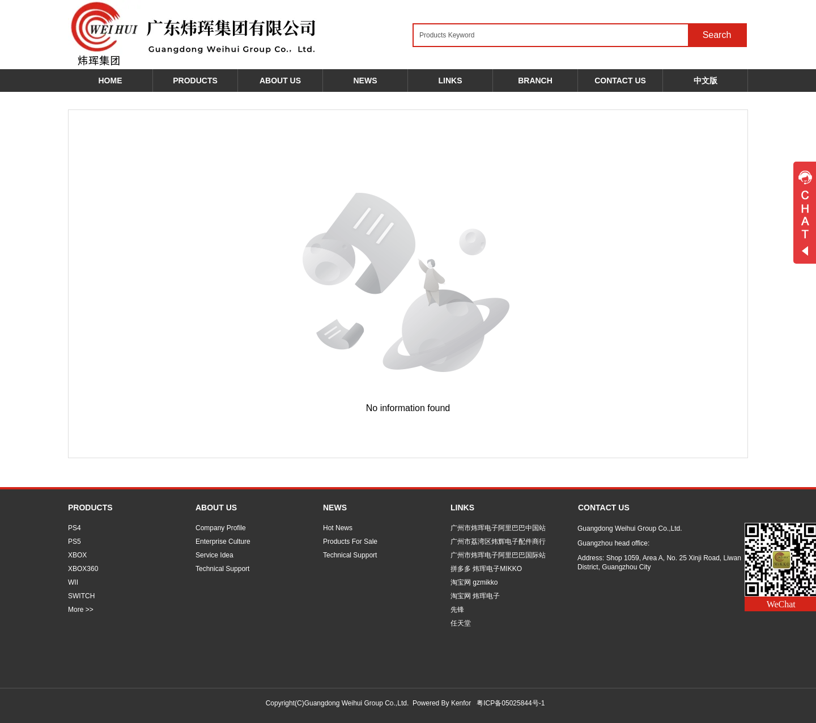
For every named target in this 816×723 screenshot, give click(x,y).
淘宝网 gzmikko (474, 582)
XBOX (77, 555)
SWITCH (81, 596)
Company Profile (221, 528)
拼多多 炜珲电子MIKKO (486, 569)
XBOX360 (83, 569)
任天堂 (460, 623)
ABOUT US (216, 507)
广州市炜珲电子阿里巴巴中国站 (498, 528)
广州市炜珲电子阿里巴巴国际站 (498, 555)
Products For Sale (350, 542)
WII (73, 582)
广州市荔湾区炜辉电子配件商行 (498, 542)
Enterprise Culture (223, 542)
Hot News (337, 528)
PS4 (74, 528)
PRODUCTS (90, 507)
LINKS (462, 507)
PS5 (74, 542)
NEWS (335, 507)
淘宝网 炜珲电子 (475, 596)
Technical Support (222, 569)
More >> (81, 610)
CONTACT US (604, 507)
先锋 (457, 610)
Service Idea (214, 555)
